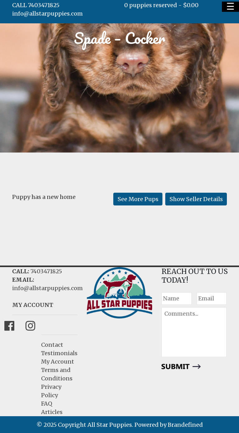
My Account (57, 361)
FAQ (46, 403)
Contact (52, 344)
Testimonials (59, 353)
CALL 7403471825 (35, 5)
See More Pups (138, 199)
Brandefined (185, 424)
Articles (52, 412)
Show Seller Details (196, 199)
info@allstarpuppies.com (47, 13)
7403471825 (46, 271)
